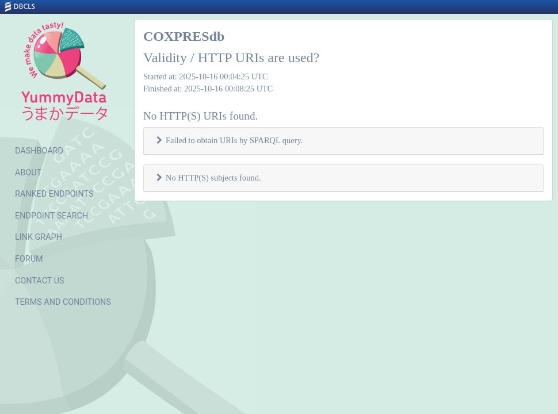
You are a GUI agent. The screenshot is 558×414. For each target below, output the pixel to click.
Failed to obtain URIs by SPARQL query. (234, 140)
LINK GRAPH (38, 237)
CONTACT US (39, 281)
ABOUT (28, 173)
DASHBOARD (39, 151)
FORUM (29, 259)
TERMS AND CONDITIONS (63, 302)
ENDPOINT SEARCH (51, 216)
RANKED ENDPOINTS (54, 194)
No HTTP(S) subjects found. (213, 177)
